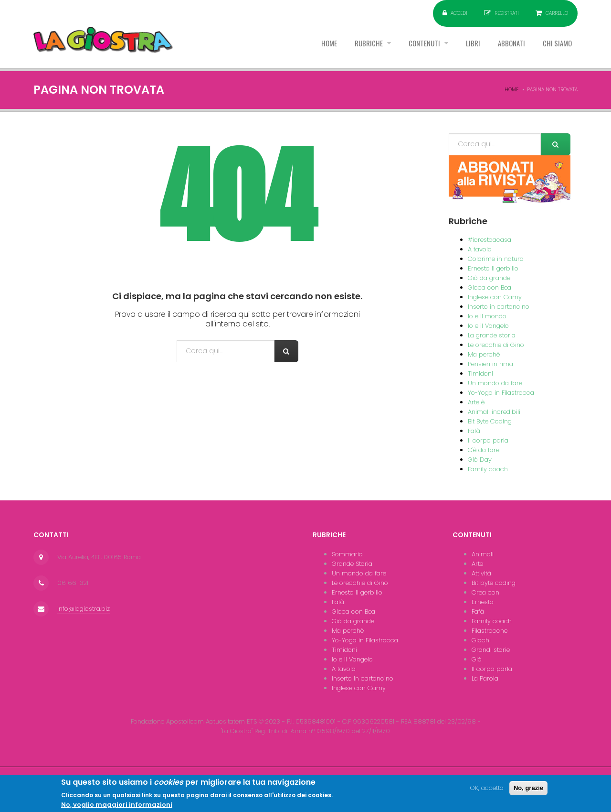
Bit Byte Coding (490, 421)
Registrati (507, 13)
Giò (477, 659)
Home (304, 47)
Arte (477, 563)
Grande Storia (352, 563)
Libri (461, 47)
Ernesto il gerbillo (493, 268)
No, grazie (528, 791)
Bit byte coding (494, 582)
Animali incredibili (494, 411)
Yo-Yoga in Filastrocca (501, 392)
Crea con (485, 592)
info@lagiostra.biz (83, 608)
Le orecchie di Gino (496, 344)
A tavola (480, 249)
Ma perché (484, 354)
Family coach (488, 469)
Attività (481, 573)
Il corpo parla (488, 440)
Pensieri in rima (490, 363)
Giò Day (480, 459)
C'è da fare (483, 450)
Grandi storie (491, 649)
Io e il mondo (487, 316)
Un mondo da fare (495, 383)
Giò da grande (489, 277)
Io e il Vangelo (488, 325)
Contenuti (409, 47)
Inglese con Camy (495, 297)
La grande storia (492, 335)
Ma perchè (348, 630)
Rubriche (349, 47)
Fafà (474, 430)
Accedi (459, 13)
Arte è (476, 402)
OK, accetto (487, 791)
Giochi (481, 640)
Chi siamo (554, 47)
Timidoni (480, 373)
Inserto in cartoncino (498, 306)
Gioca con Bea (489, 287)
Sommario (347, 554)
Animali (483, 554)
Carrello (557, 13)
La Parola (485, 678)
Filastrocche (489, 630)
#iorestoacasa (489, 239)
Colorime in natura (496, 258)
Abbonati (504, 47)
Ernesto (483, 601)
